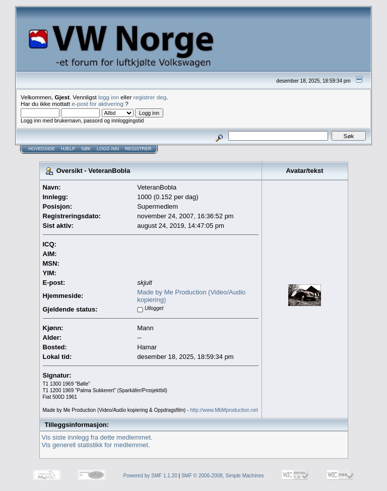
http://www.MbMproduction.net (224, 410)
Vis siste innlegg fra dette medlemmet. (97, 437)
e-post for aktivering (97, 103)
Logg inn (108, 148)
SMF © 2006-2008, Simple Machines (222, 475)
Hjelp (68, 148)
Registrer (138, 148)
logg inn (108, 97)
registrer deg (150, 97)
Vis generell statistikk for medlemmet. (96, 445)
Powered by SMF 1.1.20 (150, 475)
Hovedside (41, 148)
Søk (86, 148)
